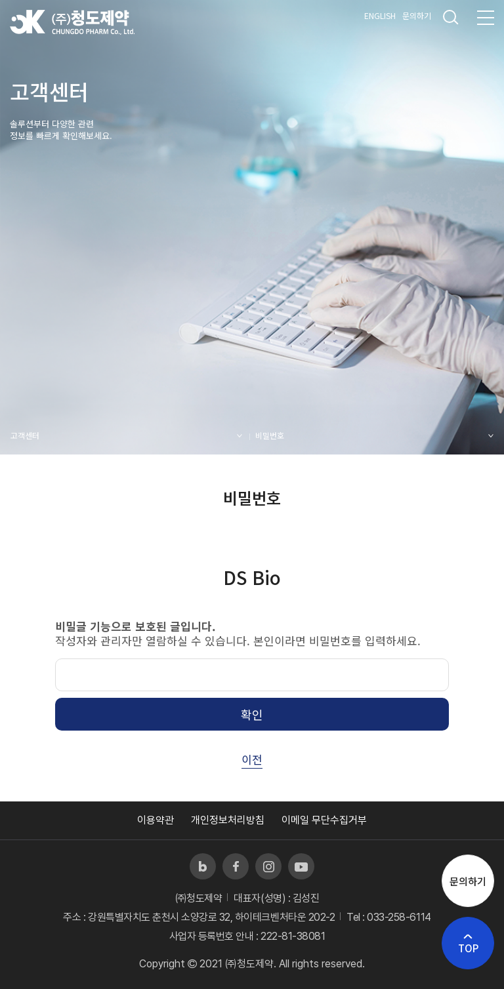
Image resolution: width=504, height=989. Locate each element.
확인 (252, 714)
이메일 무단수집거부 (324, 820)
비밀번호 (269, 435)
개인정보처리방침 (227, 820)
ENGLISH (380, 15)
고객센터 (24, 435)
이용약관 (155, 820)
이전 (252, 759)
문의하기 (416, 15)
